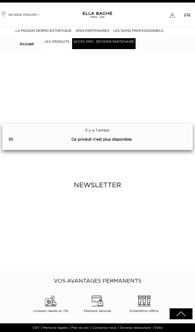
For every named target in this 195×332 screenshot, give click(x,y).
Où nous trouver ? (20, 14)
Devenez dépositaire (135, 327)
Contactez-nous (104, 327)
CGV (35, 327)
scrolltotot (181, 313)
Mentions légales (55, 327)
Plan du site (80, 327)
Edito (159, 327)
